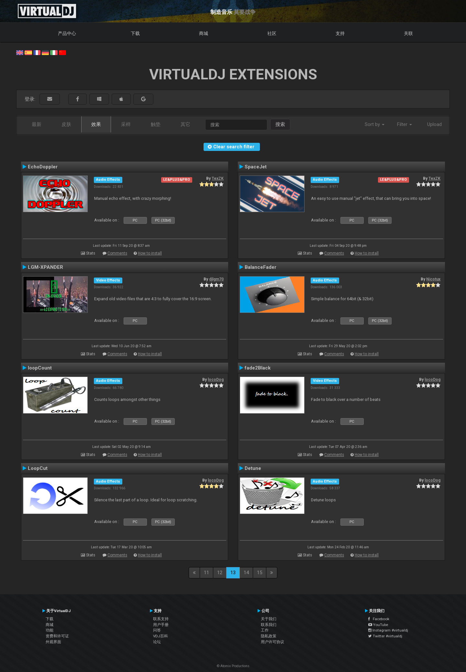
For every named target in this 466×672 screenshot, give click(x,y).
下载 (135, 33)
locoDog (216, 379)
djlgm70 (216, 279)
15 (259, 572)
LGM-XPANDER (45, 267)
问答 (157, 630)
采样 (126, 124)
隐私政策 (268, 636)
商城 (203, 33)
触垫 (156, 124)
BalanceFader (260, 267)
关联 (408, 33)
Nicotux (433, 279)
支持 (340, 33)
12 (219, 572)
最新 (36, 124)
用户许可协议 (272, 642)
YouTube (378, 624)
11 (206, 572)
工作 (265, 630)
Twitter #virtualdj (385, 636)
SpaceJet (256, 167)
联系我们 (268, 624)
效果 (96, 124)
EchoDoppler (43, 167)
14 (246, 572)
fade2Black (258, 368)
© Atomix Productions (233, 666)
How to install (150, 253)
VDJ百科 (160, 636)
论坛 (157, 642)
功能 (49, 630)
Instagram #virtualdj (388, 630)
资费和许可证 (57, 636)
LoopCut (38, 468)
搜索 (280, 124)
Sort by (374, 124)
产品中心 (67, 33)
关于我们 (268, 619)
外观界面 (53, 642)
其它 (185, 124)
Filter (404, 124)
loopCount (40, 368)
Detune (253, 468)
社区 (271, 33)
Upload (434, 124)
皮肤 (66, 124)
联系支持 (161, 619)
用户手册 (161, 624)
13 (233, 572)
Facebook (378, 619)
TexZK (218, 178)
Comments (117, 253)
